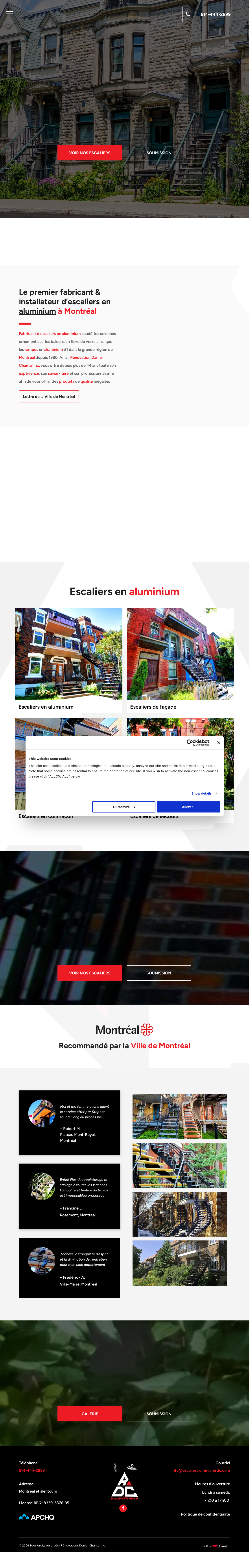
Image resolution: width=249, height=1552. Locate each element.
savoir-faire (58, 373)
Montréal (27, 357)
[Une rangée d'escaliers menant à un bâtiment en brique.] (180, 1116)
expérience (29, 373)
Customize (124, 807)
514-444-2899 (32, 1470)
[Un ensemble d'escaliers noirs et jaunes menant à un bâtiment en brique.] (180, 1165)
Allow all (189, 807)
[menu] (9, 13)
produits (66, 381)
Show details (201, 793)
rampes (31, 349)
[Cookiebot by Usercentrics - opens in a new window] (190, 742)
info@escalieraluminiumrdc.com (201, 1470)
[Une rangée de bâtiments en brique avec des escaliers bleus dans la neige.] (180, 1214)
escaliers (84, 301)
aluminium (37, 311)
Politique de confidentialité (205, 1514)
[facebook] (123, 1508)
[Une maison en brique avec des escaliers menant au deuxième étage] (180, 1263)
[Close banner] (218, 742)
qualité (87, 381)
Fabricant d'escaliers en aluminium (50, 333)
